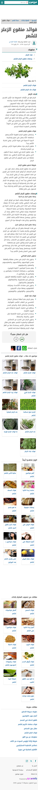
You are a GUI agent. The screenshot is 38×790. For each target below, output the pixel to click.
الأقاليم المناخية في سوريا (27, 749)
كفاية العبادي (13, 41)
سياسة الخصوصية (17, 770)
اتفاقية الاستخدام (31, 770)
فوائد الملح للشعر (30, 732)
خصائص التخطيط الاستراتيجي (26, 745)
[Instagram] (26, 761)
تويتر (13, 348)
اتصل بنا (34, 766)
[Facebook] (35, 761)
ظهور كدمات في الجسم (28, 720)
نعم (22, 339)
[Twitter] (31, 761)
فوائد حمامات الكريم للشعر (27, 724)
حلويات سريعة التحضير (29, 711)
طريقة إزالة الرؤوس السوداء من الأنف (23, 741)
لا (16, 339)
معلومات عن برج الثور (29, 737)
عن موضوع (20, 766)
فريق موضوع (19, 774)
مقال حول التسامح (30, 728)
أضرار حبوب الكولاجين (29, 715)
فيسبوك (19, 348)
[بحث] (26, 2)
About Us (34, 774)
